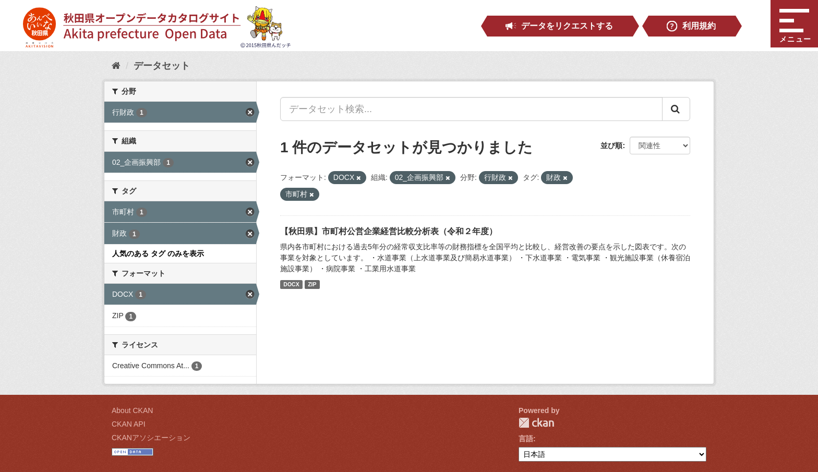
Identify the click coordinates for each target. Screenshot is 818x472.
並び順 (611, 145)
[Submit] (676, 109)
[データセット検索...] (471, 109)
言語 (526, 438)
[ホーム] (116, 65)
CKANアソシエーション (151, 437)
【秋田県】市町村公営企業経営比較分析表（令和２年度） (388, 231)
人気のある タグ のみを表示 (158, 253)
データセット (162, 65)
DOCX (291, 284)
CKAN (536, 422)
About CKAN (132, 410)
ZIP (312, 284)
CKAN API (129, 424)
